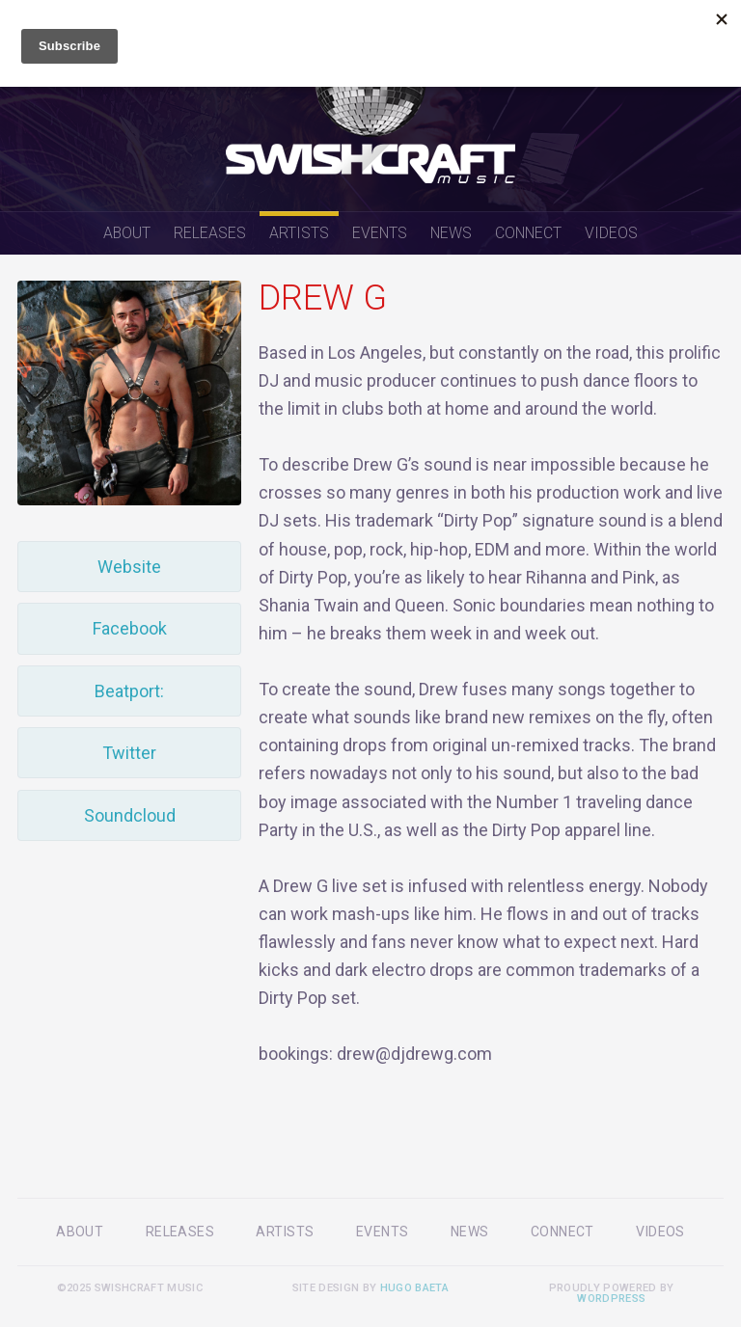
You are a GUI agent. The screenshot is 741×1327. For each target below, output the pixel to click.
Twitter (129, 753)
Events (379, 233)
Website (129, 566)
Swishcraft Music (370, 105)
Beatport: (129, 691)
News (451, 233)
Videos (611, 233)
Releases (210, 233)
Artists (299, 233)
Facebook (130, 628)
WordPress (611, 1298)
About (127, 233)
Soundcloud (130, 815)
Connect (528, 233)
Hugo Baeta (414, 1288)
